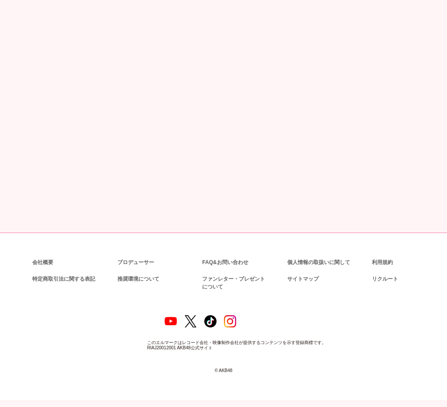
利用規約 (382, 262)
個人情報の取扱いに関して (317, 262)
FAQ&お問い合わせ (225, 262)
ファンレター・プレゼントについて (232, 283)
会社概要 (42, 262)
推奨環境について (137, 279)
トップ (17, 47)
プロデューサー (134, 262)
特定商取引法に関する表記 (63, 279)
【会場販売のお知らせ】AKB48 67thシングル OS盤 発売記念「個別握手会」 (229, 168)
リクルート (383, 279)
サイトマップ (301, 279)
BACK (88, 195)
